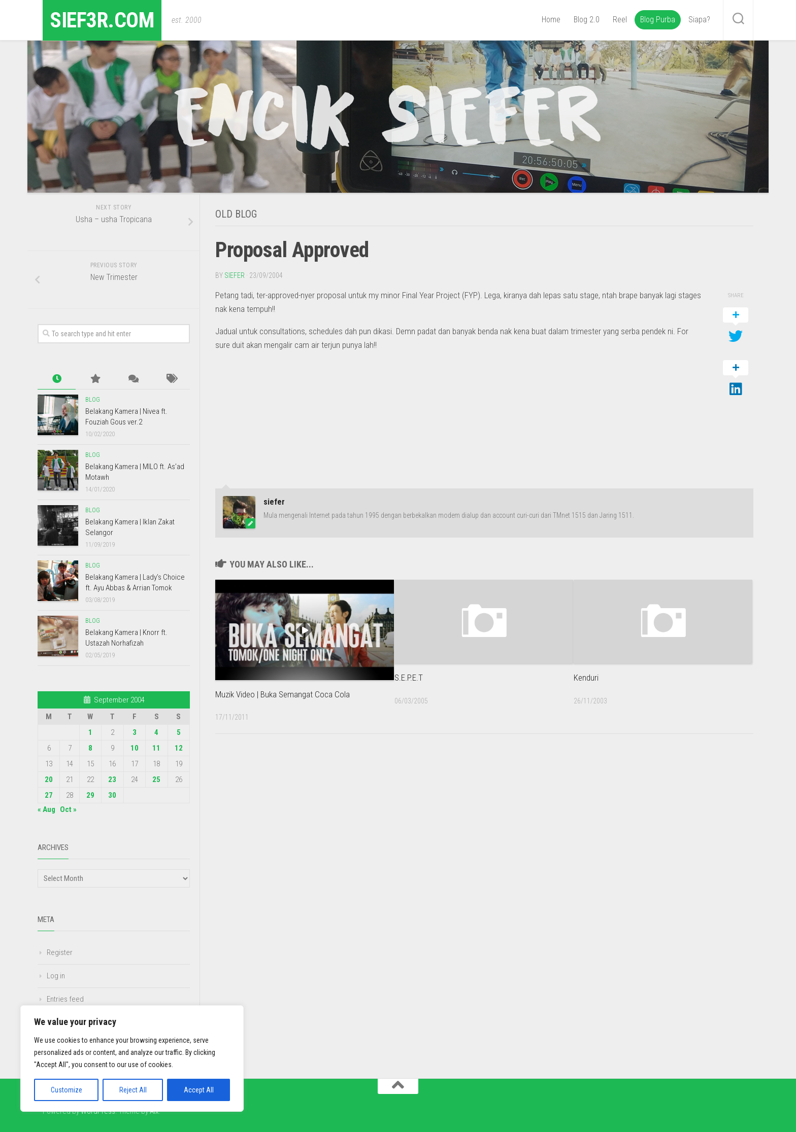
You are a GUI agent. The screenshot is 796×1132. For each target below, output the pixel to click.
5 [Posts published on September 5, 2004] (179, 732)
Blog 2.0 (587, 19)
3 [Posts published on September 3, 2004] (134, 732)
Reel (620, 19)
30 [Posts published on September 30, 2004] (112, 795)
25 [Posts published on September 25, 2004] (156, 779)
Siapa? (699, 19)
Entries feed (65, 999)
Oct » (68, 809)
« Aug (46, 809)
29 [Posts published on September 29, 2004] (90, 795)
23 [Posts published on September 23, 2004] (112, 779)
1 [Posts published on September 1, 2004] (90, 732)
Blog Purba (657, 19)
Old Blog (236, 214)
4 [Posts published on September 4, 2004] (156, 732)
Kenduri (586, 677)
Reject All (133, 1090)
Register (60, 952)
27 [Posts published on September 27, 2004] (49, 795)
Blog (92, 399)
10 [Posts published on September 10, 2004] (134, 748)
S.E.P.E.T (408, 677)
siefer (234, 275)
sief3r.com (102, 20)
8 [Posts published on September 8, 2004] (90, 748)
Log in (56, 975)
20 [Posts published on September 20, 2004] (49, 779)
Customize (66, 1090)
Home (551, 19)
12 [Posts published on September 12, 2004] (179, 748)
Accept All (199, 1090)
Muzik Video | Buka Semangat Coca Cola (282, 694)
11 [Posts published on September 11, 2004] (156, 748)
